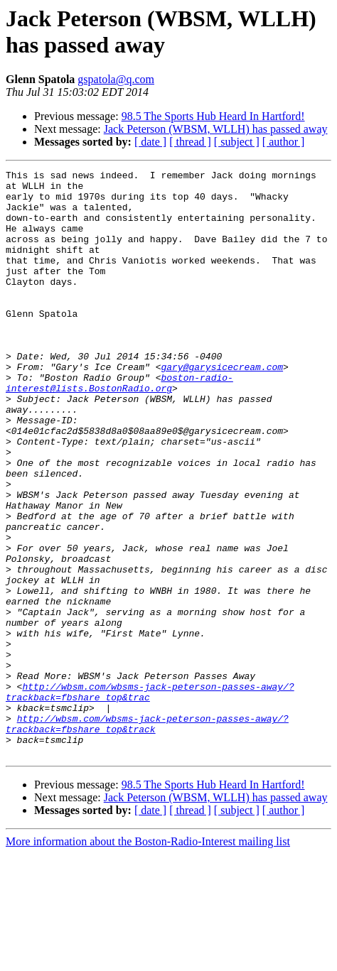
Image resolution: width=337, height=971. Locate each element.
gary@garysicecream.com (222, 407)
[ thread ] (190, 142)
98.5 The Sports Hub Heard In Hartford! (213, 116)
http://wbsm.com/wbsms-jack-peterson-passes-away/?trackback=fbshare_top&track (147, 835)
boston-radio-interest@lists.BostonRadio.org (119, 426)
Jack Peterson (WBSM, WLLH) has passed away (216, 129)
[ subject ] (237, 142)
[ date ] (150, 142)
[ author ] (283, 142)
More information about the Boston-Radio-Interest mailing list (148, 959)
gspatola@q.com (115, 79)
